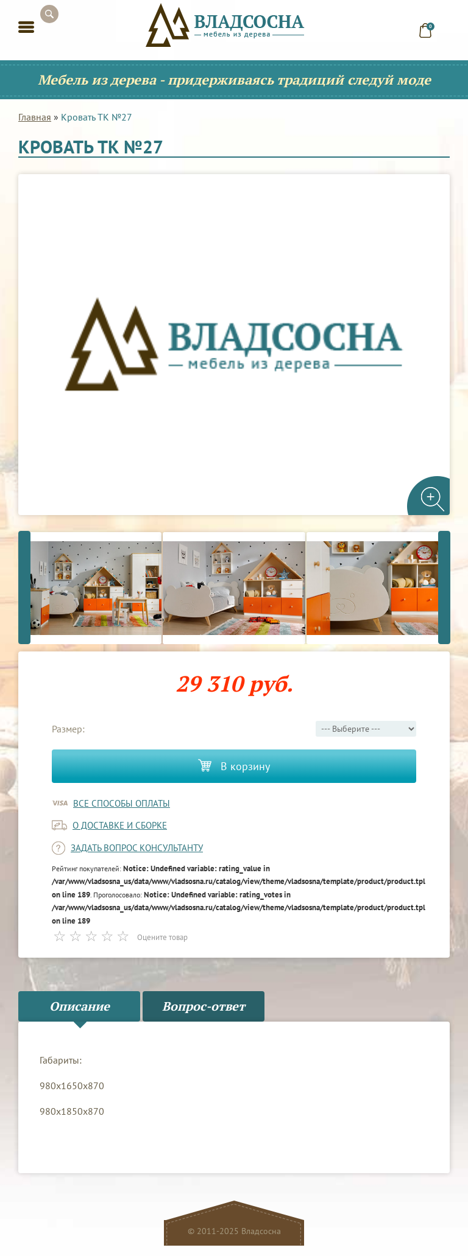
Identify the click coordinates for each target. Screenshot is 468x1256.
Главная (34, 117)
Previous (24, 588)
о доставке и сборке (120, 825)
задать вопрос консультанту (137, 848)
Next (444, 588)
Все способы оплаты (121, 803)
